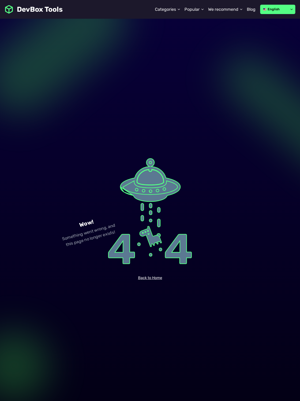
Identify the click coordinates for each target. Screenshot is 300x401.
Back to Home (150, 278)
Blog (251, 9)
